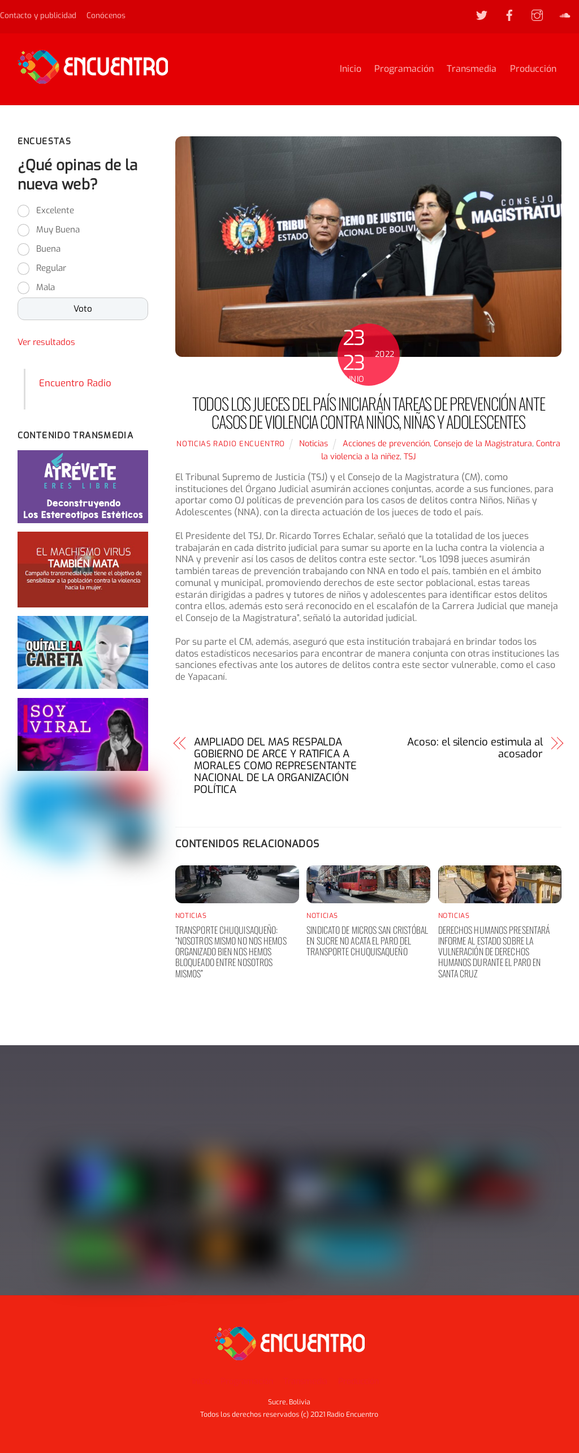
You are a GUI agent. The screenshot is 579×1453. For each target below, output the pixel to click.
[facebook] (509, 15)
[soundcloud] (565, 15)
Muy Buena (58, 230)
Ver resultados (46, 342)
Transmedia (471, 69)
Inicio (350, 69)
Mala (45, 288)
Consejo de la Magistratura (483, 444)
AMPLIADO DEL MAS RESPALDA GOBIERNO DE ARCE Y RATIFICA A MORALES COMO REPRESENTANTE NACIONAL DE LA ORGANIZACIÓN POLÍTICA (275, 767)
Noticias (313, 444)
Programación (404, 69)
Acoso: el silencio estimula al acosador (474, 749)
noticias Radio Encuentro (230, 444)
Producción (533, 69)
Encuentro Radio (75, 383)
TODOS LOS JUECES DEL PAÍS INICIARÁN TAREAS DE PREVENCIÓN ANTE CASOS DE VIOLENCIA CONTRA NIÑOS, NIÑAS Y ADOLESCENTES (368, 413)
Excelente (55, 211)
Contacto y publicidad (38, 15)
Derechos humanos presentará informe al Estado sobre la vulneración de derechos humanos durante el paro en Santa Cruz (494, 952)
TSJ (410, 457)
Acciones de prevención (386, 444)
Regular (51, 268)
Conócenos (106, 15)
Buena (48, 249)
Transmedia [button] (305, 1381)
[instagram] (537, 15)
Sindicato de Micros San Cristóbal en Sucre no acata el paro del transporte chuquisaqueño (367, 941)
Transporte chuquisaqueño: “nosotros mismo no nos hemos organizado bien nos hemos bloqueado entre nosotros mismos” (231, 952)
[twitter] (481, 15)
